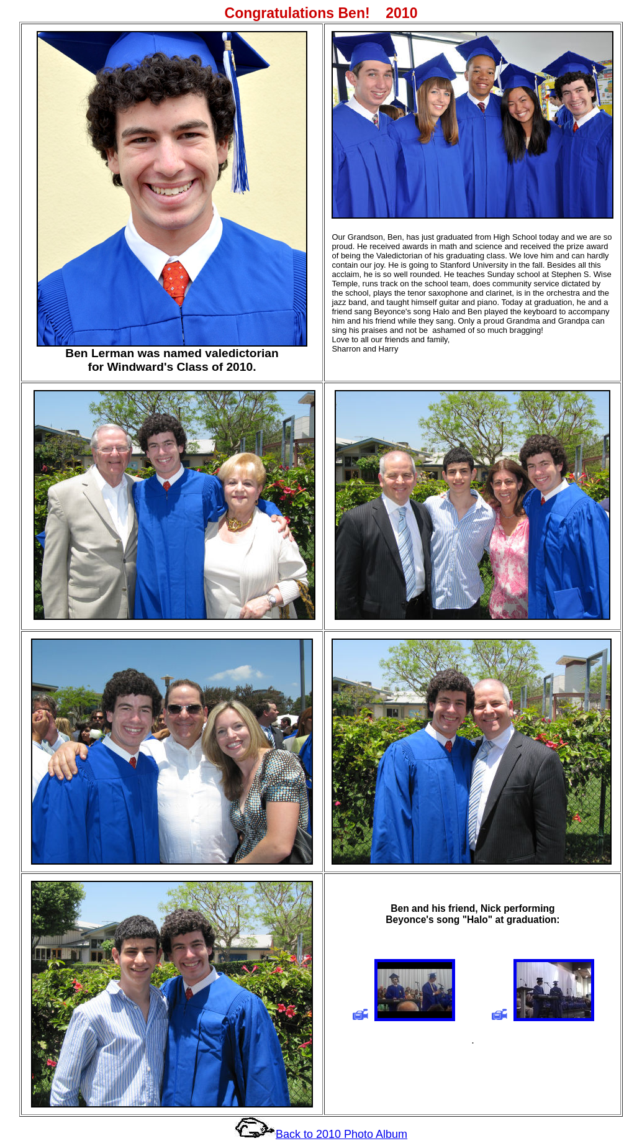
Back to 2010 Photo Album (341, 1134)
